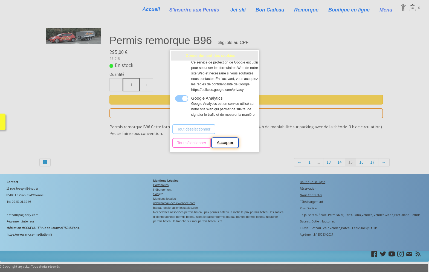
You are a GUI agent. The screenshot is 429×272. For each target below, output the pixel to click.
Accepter (225, 142)
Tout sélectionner (191, 143)
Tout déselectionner (193, 129)
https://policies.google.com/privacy (217, 90)
